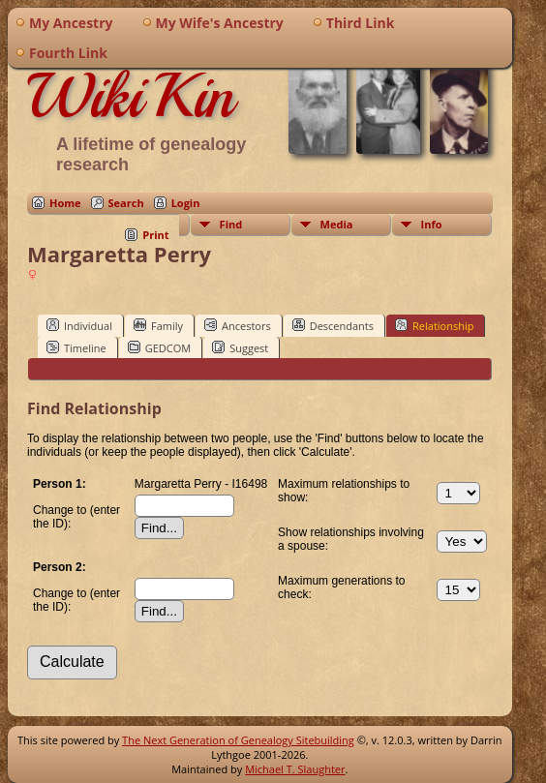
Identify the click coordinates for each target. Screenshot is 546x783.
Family (158, 325)
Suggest (240, 347)
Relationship (434, 325)
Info (431, 224)
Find (231, 224)
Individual (79, 325)
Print (155, 234)
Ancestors (237, 325)
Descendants (333, 325)
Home (65, 203)
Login (185, 203)
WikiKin (130, 96)
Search (126, 203)
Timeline (76, 347)
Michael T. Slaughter (295, 769)
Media (336, 224)
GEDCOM (159, 347)
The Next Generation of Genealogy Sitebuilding (238, 740)
